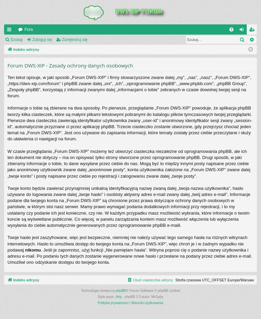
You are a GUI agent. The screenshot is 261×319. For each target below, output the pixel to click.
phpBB (121, 291)
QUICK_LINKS (10, 31)
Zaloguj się (42, 39)
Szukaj (16, 39)
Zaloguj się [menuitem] (243, 31)
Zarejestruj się (74, 39)
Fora (28, 29)
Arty (119, 297)
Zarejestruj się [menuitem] (253, 31)
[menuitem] (231, 29)
